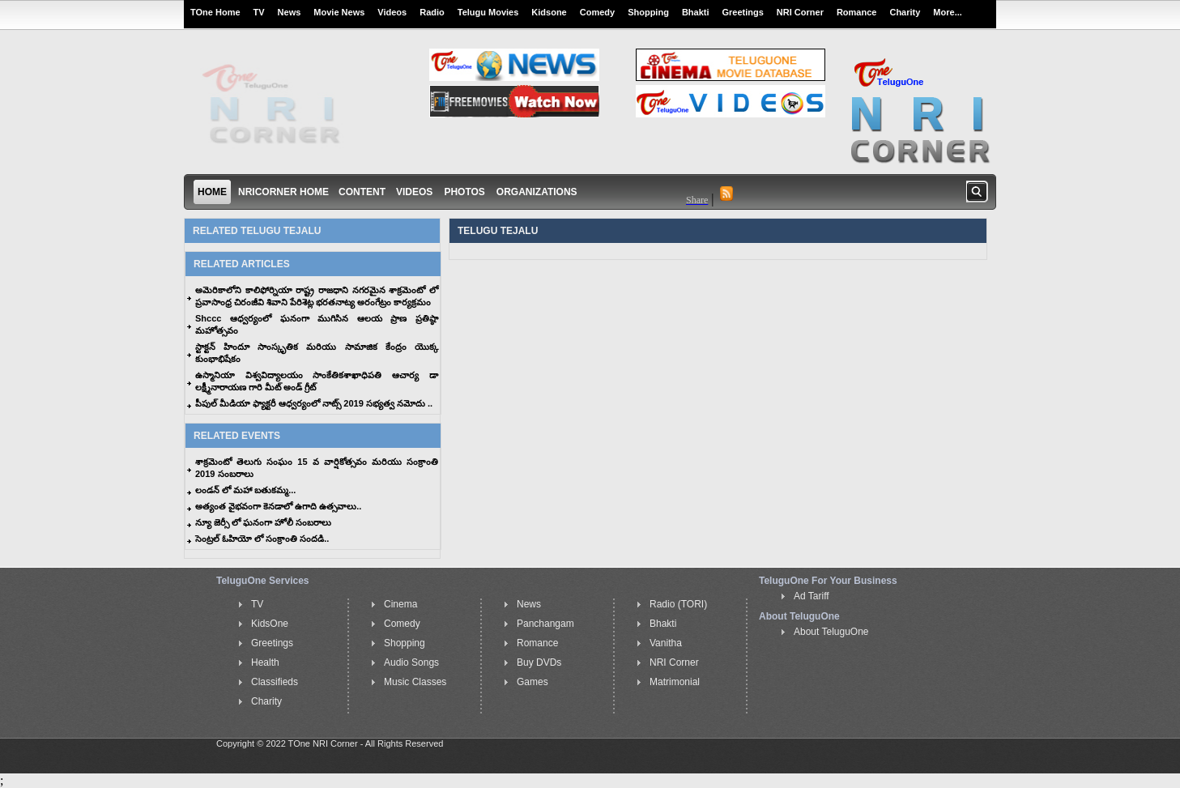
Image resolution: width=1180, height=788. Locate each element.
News (289, 12)
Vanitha (666, 643)
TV (259, 12)
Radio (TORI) (678, 604)
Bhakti (695, 12)
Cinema (400, 604)
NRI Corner (800, 12)
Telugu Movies (488, 12)
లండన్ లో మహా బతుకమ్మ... (245, 490)
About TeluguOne (831, 631)
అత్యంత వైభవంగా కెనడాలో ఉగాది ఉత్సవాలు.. (278, 506)
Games (532, 682)
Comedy (597, 12)
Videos (392, 12)
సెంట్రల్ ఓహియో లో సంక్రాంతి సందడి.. (262, 538)
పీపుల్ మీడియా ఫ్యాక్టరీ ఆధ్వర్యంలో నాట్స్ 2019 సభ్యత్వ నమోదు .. (313, 403)
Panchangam (545, 623)
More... (947, 12)
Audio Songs (411, 662)
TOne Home (215, 12)
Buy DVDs (539, 662)
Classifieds (274, 682)
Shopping (648, 12)
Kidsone (548, 12)
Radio (432, 12)
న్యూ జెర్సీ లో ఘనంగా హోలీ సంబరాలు (263, 522)
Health (265, 662)
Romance (857, 12)
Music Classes (415, 682)
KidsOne (269, 623)
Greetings (743, 12)
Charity (904, 12)
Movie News (338, 12)
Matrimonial (675, 682)
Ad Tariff (811, 596)
